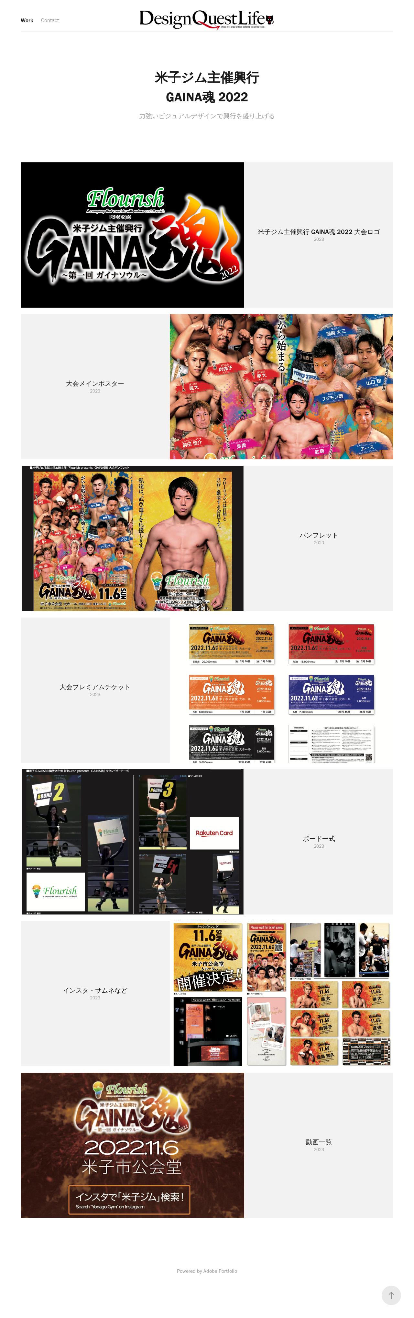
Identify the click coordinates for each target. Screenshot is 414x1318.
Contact (50, 20)
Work (27, 20)
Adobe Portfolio (220, 1271)
